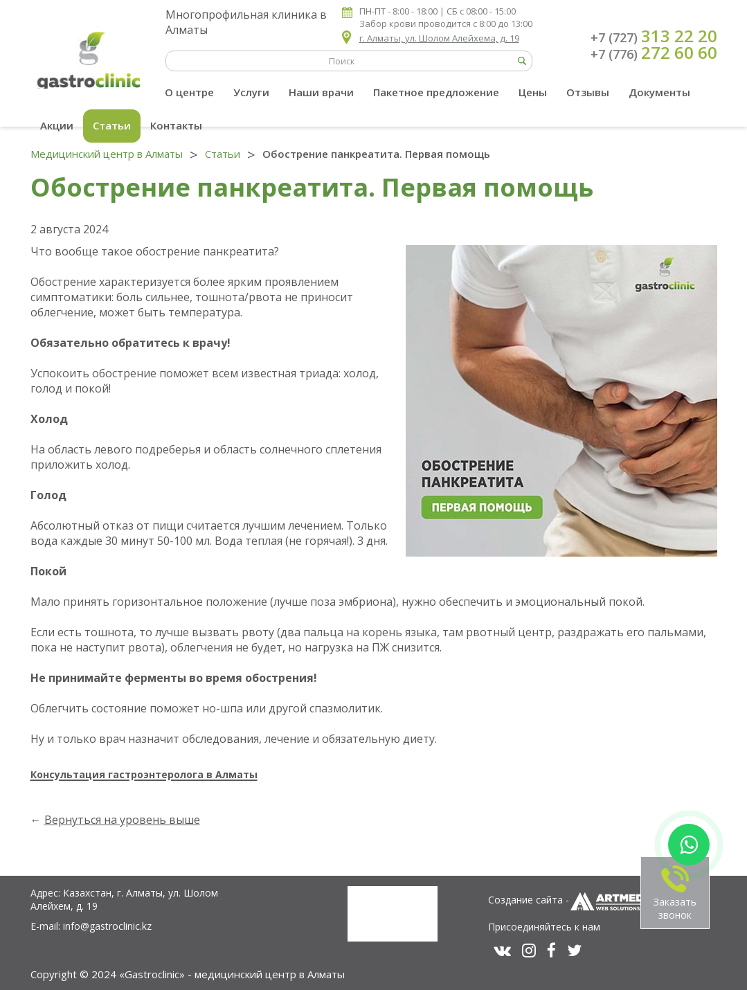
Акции (56, 125)
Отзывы (587, 92)
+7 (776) (654, 52)
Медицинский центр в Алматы (106, 154)
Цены (533, 92)
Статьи (112, 125)
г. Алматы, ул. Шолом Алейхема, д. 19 (439, 38)
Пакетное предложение (436, 92)
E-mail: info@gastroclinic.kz (91, 926)
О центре (189, 92)
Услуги (251, 92)
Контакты (176, 125)
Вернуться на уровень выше (122, 819)
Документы (659, 92)
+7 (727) (654, 36)
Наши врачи (321, 92)
